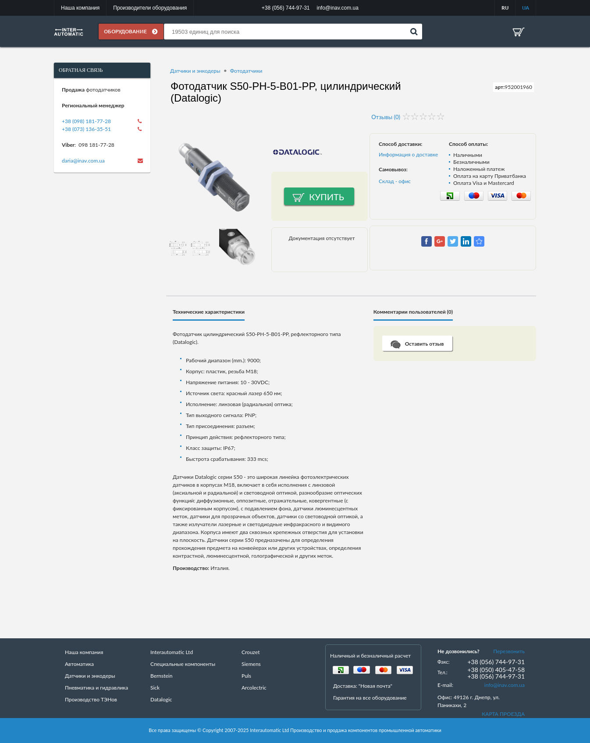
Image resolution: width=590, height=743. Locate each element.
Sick (155, 687)
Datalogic (161, 699)
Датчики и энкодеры (195, 70)
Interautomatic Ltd (171, 652)
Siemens (251, 664)
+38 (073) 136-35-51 (86, 129)
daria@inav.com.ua (83, 160)
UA (525, 8)
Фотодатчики (246, 70)
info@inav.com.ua (504, 685)
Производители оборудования (150, 8)
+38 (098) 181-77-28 (86, 121)
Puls (246, 675)
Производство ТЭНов (91, 699)
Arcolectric (254, 687)
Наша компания (80, 8)
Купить (326, 196)
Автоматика (79, 664)
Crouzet (251, 652)
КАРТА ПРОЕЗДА (503, 714)
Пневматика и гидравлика (96, 687)
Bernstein (161, 675)
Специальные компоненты (182, 664)
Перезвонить (509, 651)
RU (504, 8)
